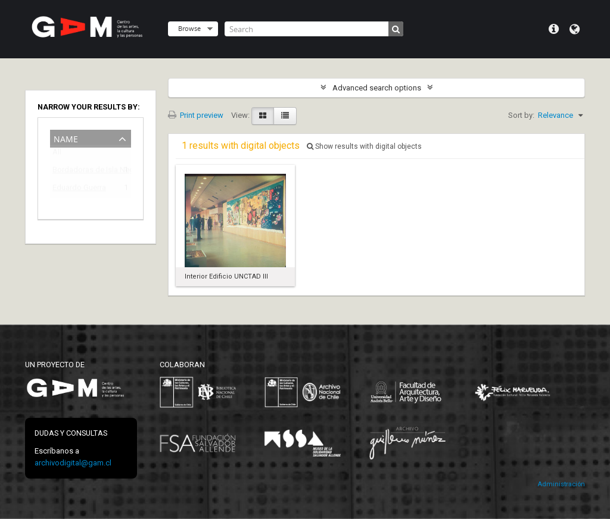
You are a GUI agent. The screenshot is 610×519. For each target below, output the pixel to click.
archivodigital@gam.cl (73, 462)
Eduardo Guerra (79, 190)
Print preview (195, 115)
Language (574, 29)
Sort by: (521, 115)
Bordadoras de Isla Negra (82, 172)
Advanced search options (376, 87)
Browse (189, 28)
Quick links (553, 29)
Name (66, 138)
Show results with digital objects (364, 146)
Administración (561, 484)
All (56, 154)
